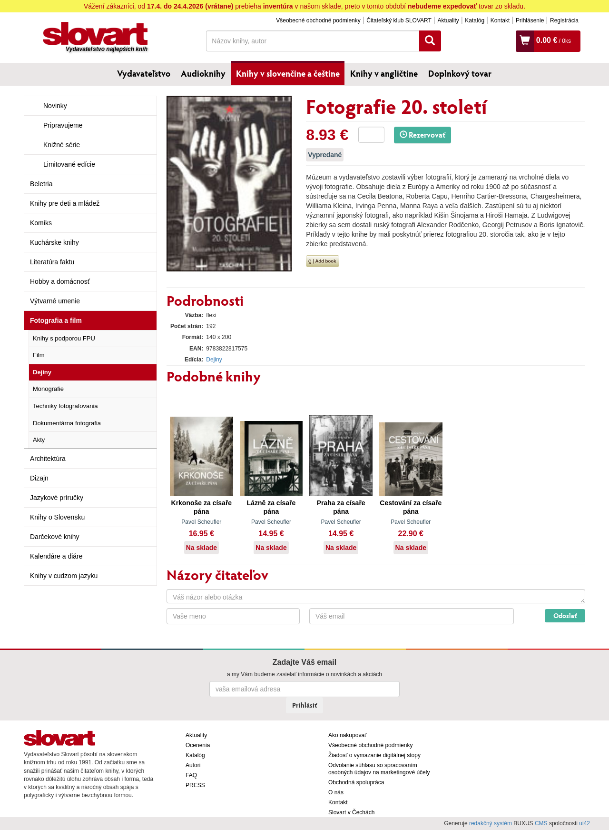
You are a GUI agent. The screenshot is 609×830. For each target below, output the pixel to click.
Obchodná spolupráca (356, 782)
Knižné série (61, 145)
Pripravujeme (62, 125)
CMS (541, 823)
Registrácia (564, 20)
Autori (193, 765)
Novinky (55, 106)
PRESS (195, 785)
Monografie (48, 388)
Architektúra (48, 458)
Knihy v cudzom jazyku (64, 576)
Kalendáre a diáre (56, 556)
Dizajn (39, 478)
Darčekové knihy (54, 536)
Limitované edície (69, 164)
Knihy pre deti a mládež (64, 203)
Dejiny (42, 372)
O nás (336, 792)
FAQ (191, 775)
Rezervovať (422, 135)
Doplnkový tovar (459, 73)
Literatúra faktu (52, 262)
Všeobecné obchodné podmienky (318, 20)
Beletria (41, 184)
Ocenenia (198, 745)
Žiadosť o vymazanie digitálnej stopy (374, 755)
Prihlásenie (530, 20)
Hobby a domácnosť (60, 281)
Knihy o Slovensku (57, 517)
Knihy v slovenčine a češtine (288, 73)
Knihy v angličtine (384, 73)
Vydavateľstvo (143, 73)
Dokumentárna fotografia (67, 423)
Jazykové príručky (56, 497)
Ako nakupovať (347, 735)
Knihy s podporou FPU (64, 338)
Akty (39, 439)
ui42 (584, 823)
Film (39, 355)
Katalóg (474, 20)
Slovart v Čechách (351, 812)
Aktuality (448, 20)
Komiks (41, 223)
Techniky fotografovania (65, 406)
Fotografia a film (56, 320)
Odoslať (565, 615)
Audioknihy (203, 73)
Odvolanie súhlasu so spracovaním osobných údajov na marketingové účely (379, 769)
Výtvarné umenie (55, 301)
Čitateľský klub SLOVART (398, 20)
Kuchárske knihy (54, 242)
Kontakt (500, 20)
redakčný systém (490, 823)
